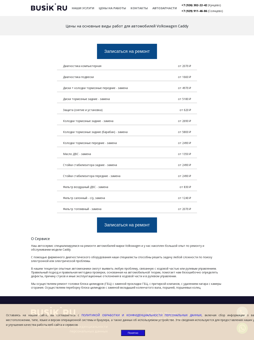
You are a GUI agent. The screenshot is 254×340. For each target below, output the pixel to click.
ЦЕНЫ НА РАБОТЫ (112, 8)
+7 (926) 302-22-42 (194, 5)
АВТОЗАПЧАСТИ (164, 8)
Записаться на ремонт (127, 51)
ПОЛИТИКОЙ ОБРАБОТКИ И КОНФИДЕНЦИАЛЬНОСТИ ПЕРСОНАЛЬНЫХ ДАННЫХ (141, 315)
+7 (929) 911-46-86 (194, 11)
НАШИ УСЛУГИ (83, 8)
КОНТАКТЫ (139, 8)
